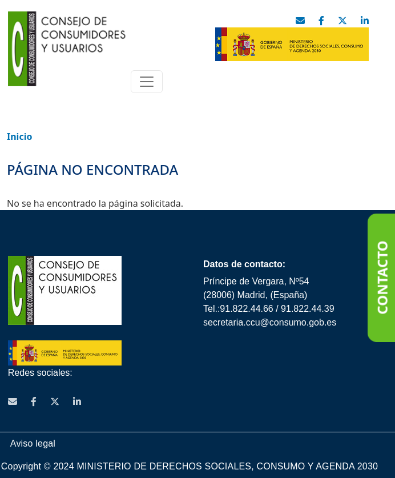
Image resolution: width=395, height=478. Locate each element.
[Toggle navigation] (147, 81)
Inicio (19, 136)
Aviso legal (32, 443)
